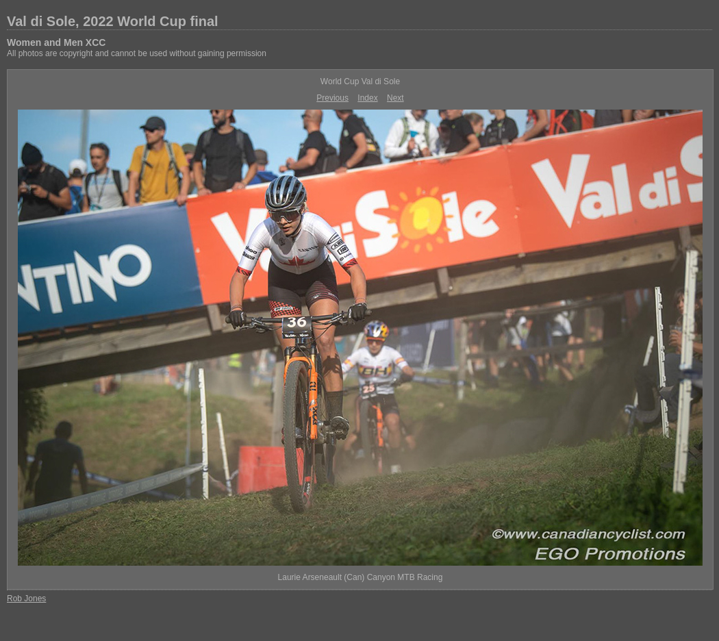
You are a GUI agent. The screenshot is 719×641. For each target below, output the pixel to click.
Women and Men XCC (56, 42)
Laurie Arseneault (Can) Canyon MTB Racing (360, 577)
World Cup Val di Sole (360, 81)
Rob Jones (26, 598)
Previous (332, 98)
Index (367, 98)
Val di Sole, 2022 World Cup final (112, 21)
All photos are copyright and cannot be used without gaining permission (136, 53)
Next (395, 98)
